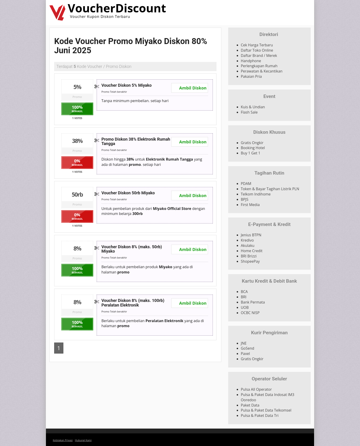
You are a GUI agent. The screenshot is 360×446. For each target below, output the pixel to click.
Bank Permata (253, 302)
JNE (244, 343)
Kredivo (247, 240)
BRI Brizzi (249, 256)
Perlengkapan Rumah (259, 65)
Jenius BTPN (251, 234)
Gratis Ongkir (252, 142)
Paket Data (250, 405)
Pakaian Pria (251, 76)
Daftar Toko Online (257, 50)
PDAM (246, 183)
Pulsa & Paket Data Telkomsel (266, 410)
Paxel (245, 353)
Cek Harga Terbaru (257, 44)
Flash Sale (249, 112)
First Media (250, 204)
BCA (244, 291)
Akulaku (247, 245)
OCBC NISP (250, 312)
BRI (244, 296)
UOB (245, 307)
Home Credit (252, 250)
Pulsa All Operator (256, 389)
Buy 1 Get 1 (250, 153)
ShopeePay (250, 261)
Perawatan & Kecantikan (262, 71)
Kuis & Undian (253, 106)
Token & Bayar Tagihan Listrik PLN (270, 188)
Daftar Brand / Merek (259, 55)
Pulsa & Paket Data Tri (259, 415)
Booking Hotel (253, 147)
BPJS (244, 199)
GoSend (247, 348)
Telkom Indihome (256, 194)
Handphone (251, 60)
